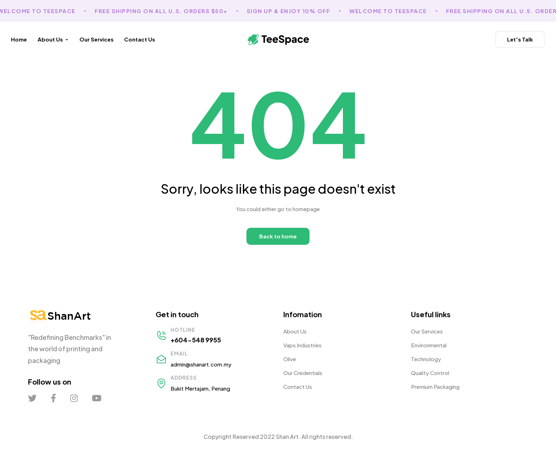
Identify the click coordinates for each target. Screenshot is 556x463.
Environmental (428, 345)
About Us (53, 39)
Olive (289, 358)
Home (19, 39)
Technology (426, 358)
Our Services (96, 39)
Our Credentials (302, 372)
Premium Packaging (435, 386)
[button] (520, 39)
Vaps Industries (302, 345)
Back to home (278, 236)
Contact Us (139, 39)
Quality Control (430, 372)
